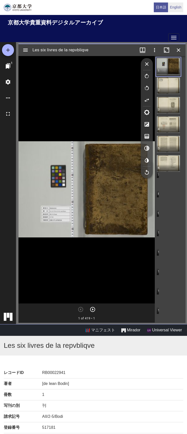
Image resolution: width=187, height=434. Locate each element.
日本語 (161, 7)
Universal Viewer (164, 330)
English (176, 7)
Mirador (130, 330)
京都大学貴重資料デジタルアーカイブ (55, 22)
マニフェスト (100, 330)
